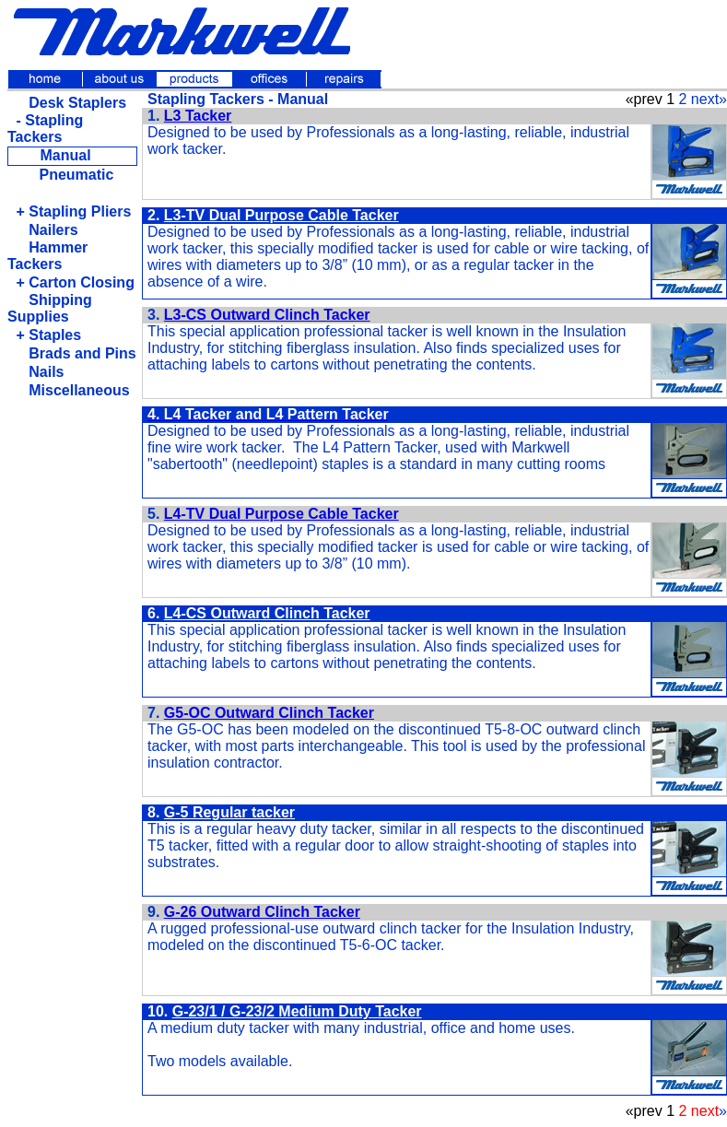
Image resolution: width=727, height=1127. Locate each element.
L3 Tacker (198, 115)
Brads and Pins (75, 353)
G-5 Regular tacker (229, 812)
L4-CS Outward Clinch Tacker (267, 613)
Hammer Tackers (47, 256)
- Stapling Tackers (45, 128)
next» (709, 99)
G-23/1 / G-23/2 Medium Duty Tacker (297, 1011)
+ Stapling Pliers (73, 211)
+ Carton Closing (75, 282)
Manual (65, 155)
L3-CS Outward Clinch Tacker (267, 315)
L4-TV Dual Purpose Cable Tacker (281, 514)
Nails (40, 372)
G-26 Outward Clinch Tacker (262, 912)
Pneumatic (76, 174)
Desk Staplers (71, 103)
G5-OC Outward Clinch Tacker (269, 713)
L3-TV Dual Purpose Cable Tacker (281, 215)
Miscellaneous (72, 390)
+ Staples (48, 335)
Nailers (46, 230)
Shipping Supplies (49, 308)
